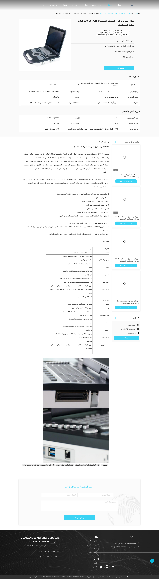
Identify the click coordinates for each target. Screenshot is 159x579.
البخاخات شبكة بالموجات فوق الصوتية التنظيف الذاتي (38, 465)
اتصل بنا (75, 5)
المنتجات (109, 5)
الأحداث (64, 5)
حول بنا (85, 5)
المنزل (136, 13)
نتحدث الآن (119, 68)
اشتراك (53, 556)
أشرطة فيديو (97, 5)
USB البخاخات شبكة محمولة (64, 465)
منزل (119, 5)
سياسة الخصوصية (127, 577)
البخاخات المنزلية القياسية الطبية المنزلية (87, 465)
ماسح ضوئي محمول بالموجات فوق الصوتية (112, 13)
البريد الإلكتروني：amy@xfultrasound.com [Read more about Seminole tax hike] (125, 547)
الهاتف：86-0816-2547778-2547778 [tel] (126, 543)
